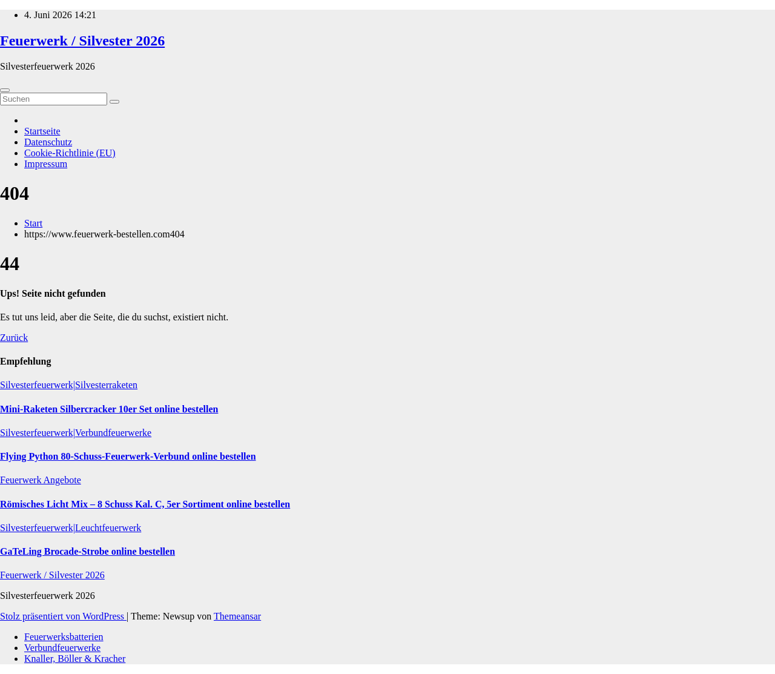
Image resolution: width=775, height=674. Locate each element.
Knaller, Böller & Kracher (74, 658)
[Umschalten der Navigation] (5, 90)
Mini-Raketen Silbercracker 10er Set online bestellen (109, 409)
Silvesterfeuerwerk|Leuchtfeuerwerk (70, 528)
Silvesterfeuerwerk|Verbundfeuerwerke (75, 433)
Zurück (14, 337)
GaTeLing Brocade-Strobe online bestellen (87, 551)
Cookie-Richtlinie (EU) (70, 153)
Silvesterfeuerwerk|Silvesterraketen (68, 385)
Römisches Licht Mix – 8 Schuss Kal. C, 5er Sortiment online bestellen (145, 504)
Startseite (42, 131)
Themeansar (237, 616)
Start (33, 223)
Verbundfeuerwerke (62, 648)
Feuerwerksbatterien (64, 637)
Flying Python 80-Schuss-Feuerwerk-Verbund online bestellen (128, 456)
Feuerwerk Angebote (40, 480)
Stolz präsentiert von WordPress (63, 616)
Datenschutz (48, 142)
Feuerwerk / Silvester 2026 (82, 40)
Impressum (45, 164)
